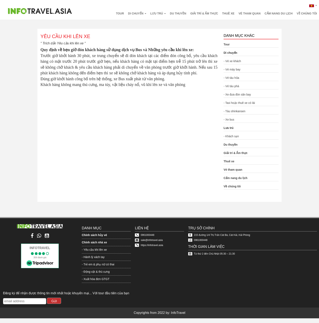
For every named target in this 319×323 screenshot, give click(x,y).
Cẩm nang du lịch (279, 13)
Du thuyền (178, 13)
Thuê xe (228, 13)
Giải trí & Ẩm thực (204, 13)
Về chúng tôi (307, 13)
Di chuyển (137, 13)
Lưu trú (158, 13)
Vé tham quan (249, 13)
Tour (120, 13)
